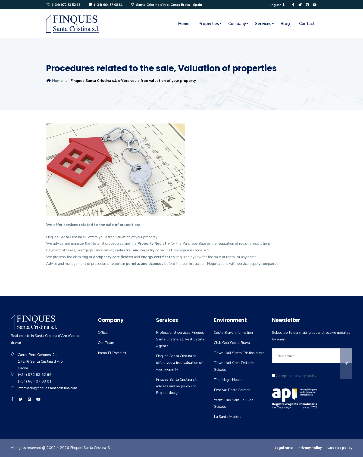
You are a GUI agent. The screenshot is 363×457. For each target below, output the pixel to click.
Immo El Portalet (112, 352)
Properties (209, 23)
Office (103, 332)
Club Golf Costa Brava (232, 342)
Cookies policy (339, 447)
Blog (285, 23)
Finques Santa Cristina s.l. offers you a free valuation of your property (179, 362)
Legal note (284, 447)
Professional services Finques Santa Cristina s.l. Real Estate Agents (180, 339)
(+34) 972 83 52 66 (63, 5)
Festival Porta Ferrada (232, 389)
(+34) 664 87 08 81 (105, 5)
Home (183, 23)
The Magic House (228, 379)
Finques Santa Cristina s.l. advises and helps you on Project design (176, 386)
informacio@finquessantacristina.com (47, 388)
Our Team (106, 342)
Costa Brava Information (233, 332)
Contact (307, 23)
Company (237, 23)
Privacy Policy (310, 447)
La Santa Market (227, 416)
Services (263, 23)
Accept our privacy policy (294, 375)
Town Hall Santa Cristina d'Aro (239, 352)
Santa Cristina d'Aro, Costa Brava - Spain (166, 5)
